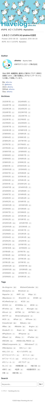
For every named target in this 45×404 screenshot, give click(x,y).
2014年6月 (24, 194)
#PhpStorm (9, 334)
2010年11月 (25, 266)
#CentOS (24, 298)
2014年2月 (8, 201)
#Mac (7, 326)
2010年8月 (9, 273)
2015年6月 (24, 173)
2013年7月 (8, 212)
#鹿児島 (17, 373)
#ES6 (34, 305)
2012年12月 (9, 223)
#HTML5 (34, 312)
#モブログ (24, 362)
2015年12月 (24, 166)
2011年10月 (9, 248)
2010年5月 (24, 277)
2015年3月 (8, 180)
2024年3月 (8, 109)
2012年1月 (24, 241)
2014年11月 (8, 187)
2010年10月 (9, 269)
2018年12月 (24, 130)
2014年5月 (8, 198)
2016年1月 (8, 166)
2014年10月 (25, 187)
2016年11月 (8, 152)
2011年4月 (8, 259)
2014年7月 (8, 194)
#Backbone (9, 298)
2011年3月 (24, 259)
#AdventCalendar (29, 287)
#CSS (25, 301)
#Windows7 (31, 344)
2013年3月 (24, 216)
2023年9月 (8, 116)
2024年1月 (8, 112)
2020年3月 (8, 130)
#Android (24, 291)
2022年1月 (8, 119)
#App (32, 294)
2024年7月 (8, 105)
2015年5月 (8, 177)
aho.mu (9, 82)
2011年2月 (8, 262)
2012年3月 (24, 237)
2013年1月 (24, 219)
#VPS (4, 29)
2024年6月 (24, 105)
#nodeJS (8, 330)
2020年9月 (24, 123)
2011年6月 (8, 255)
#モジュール (9, 362)
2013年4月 (8, 216)
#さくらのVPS (15, 29)
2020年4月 (24, 127)
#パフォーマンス (11, 359)
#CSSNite (21, 305)
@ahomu (8, 84)
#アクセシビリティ (11, 355)
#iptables (28, 29)
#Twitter (33, 337)
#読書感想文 (34, 369)
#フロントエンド (30, 359)
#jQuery (26, 323)
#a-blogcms (9, 287)
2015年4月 (24, 177)
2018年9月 (8, 134)
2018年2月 (8, 141)
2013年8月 (24, 209)
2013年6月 (24, 212)
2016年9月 (24, 152)
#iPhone (31, 319)
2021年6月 (8, 123)
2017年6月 (24, 144)
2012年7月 (24, 230)
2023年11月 (24, 112)
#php (33, 330)
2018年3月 (24, 137)
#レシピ (7, 366)
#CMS (38, 298)
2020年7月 (8, 127)
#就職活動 (22, 366)
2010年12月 (9, 266)
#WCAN (8, 341)
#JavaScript (9, 323)
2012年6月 (8, 234)
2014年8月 (24, 191)
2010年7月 (24, 273)
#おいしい (25, 348)
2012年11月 (25, 223)
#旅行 (7, 369)
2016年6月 (8, 159)
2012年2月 (9, 241)
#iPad (18, 319)
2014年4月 (24, 198)
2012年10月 (9, 227)
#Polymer (25, 334)
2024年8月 (24, 102)
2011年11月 (24, 244)
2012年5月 (24, 234)
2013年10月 (25, 205)
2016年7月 (24, 155)
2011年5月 (24, 255)
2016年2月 (24, 162)
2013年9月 (8, 209)
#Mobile (20, 326)
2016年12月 (24, 148)
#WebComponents (12, 344)
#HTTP (7, 316)
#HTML (20, 312)
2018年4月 (8, 137)
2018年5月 (24, 134)
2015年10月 (8, 169)
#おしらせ (8, 352)
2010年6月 (8, 277)
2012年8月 (8, 230)
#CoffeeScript (10, 301)
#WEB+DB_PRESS (26, 341)
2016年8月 (8, 155)
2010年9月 (25, 269)
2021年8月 (24, 119)
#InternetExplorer (24, 316)
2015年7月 (8, 173)
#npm (21, 330)
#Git (20, 309)
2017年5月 (8, 148)
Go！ (41, 384)
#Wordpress (9, 348)
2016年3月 (8, 162)
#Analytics (8, 291)
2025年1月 (8, 102)
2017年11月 (24, 141)
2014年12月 (24, 184)
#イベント (29, 355)
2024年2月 (24, 109)
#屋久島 (36, 366)
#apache (8, 294)
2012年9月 (25, 227)
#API (21, 294)
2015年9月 (24, 169)
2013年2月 (8, 219)
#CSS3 (7, 305)
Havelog (18, 24)
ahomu (10, 87)
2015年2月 (24, 180)
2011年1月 (24, 262)
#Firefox (7, 309)
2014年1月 (24, 201)
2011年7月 (24, 252)
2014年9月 (8, 191)
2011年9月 (25, 248)
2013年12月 (9, 205)
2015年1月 (8, 184)
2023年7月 (24, 116)
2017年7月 (8, 144)
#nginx (34, 326)
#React (7, 337)
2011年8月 (8, 252)
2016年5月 (24, 159)
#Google (33, 309)
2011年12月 (8, 244)
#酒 (6, 373)
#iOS (6, 319)
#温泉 (19, 369)
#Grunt (7, 312)
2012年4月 (8, 237)
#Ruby (20, 337)
